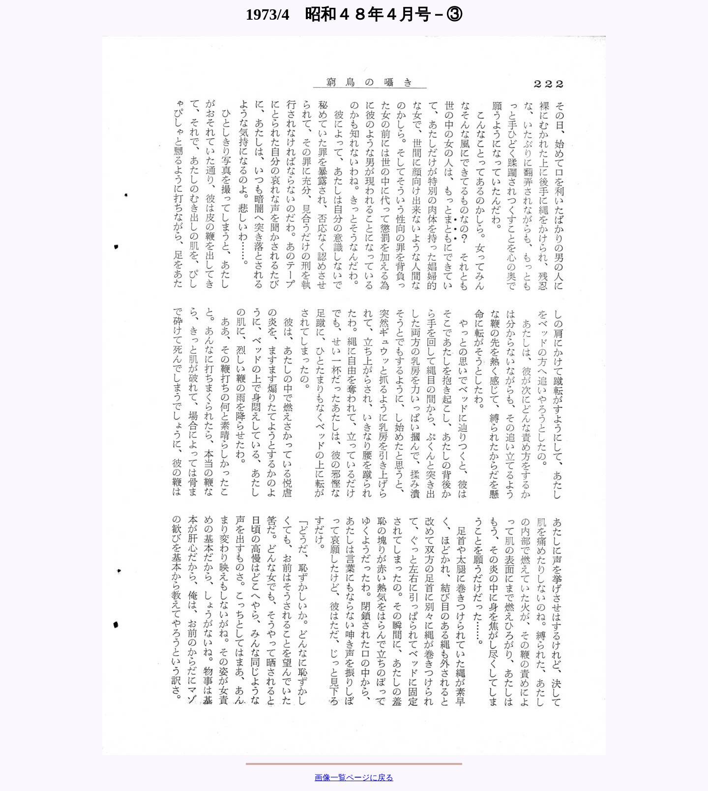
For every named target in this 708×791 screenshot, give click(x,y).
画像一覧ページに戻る (354, 777)
